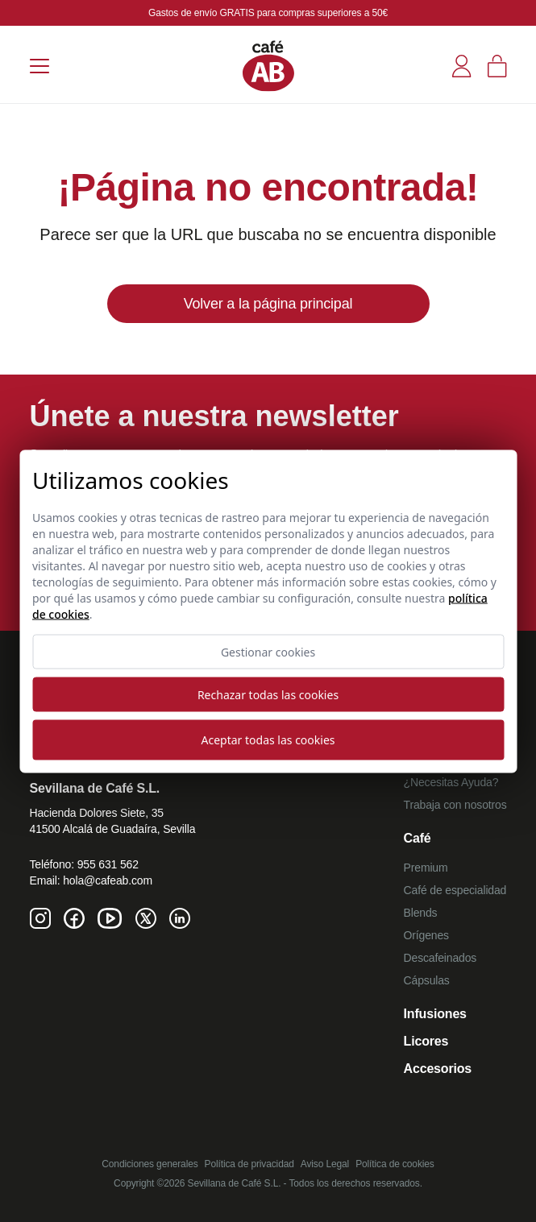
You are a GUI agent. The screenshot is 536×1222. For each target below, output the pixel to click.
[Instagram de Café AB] (40, 918)
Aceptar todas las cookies (268, 740)
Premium (426, 867)
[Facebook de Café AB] (74, 918)
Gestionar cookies (268, 651)
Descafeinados (440, 957)
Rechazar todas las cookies (268, 694)
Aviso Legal (325, 1164)
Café (417, 838)
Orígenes (426, 935)
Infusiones (435, 1014)
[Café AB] (268, 65)
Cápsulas (427, 980)
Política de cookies (394, 1164)
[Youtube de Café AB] (110, 918)
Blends (421, 912)
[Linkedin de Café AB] (179, 918)
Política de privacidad (249, 1164)
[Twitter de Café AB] (145, 918)
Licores (426, 1041)
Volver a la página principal (268, 304)
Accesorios (438, 1068)
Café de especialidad (455, 890)
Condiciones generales (149, 1164)
